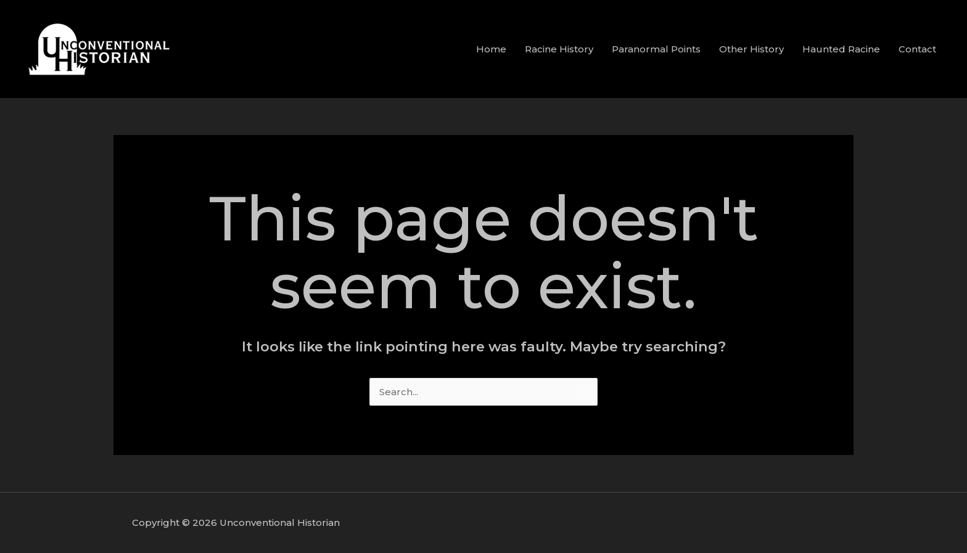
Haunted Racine (841, 49)
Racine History (559, 49)
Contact (917, 49)
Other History (751, 49)
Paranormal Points (656, 49)
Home (491, 49)
